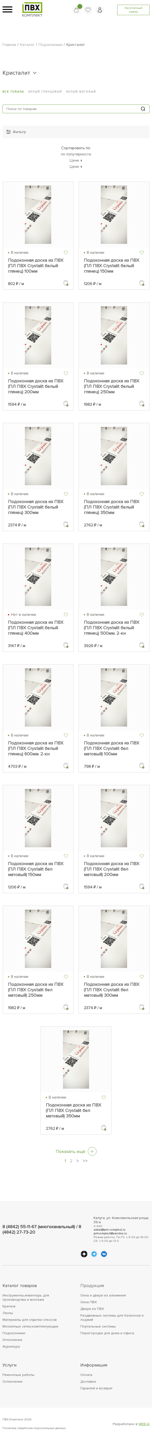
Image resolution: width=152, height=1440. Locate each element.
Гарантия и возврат (96, 1388)
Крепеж (8, 1306)
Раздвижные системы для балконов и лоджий (112, 1317)
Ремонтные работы (18, 1375)
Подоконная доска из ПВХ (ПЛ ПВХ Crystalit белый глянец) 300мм (35, 507)
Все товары (13, 91)
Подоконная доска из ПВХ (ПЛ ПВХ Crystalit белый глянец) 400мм (35, 628)
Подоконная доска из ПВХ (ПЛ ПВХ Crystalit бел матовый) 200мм (111, 869)
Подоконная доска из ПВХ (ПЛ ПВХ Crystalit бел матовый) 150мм (35, 869)
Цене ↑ (76, 160)
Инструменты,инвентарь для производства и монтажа (25, 1297)
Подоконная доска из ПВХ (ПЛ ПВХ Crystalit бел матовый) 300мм (111, 990)
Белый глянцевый (45, 91)
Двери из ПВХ (92, 1309)
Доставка (88, 1381)
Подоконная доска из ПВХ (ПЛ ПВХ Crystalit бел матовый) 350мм (73, 1110)
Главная (9, 44)
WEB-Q (144, 1424)
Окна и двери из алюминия (103, 1295)
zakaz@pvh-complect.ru (109, 1230)
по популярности (76, 154)
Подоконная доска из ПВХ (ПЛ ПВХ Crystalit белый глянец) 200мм (35, 386)
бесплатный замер (133, 10)
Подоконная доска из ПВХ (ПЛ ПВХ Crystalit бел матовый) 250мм (35, 990)
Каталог (27, 44)
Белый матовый (81, 91)
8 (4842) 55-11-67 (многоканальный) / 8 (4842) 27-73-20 (41, 1229)
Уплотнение (12, 1340)
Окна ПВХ (88, 1302)
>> (85, 1161)
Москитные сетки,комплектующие (30, 1326)
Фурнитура (11, 1346)
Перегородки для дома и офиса (107, 1333)
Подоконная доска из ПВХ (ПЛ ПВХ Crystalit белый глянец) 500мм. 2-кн (111, 628)
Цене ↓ (76, 166)
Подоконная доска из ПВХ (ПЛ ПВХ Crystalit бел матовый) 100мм (111, 748)
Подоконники (50, 44)
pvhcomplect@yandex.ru (110, 1233)
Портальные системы (98, 1326)
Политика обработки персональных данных (34, 1428)
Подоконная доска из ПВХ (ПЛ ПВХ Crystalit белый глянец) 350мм (111, 507)
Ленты (7, 1313)
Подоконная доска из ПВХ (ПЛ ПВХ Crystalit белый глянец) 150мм (111, 266)
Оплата (86, 1375)
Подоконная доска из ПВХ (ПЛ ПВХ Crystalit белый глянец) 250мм (111, 386)
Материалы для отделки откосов (29, 1320)
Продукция (92, 1285)
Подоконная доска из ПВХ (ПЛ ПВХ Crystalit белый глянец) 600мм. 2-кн (35, 748)
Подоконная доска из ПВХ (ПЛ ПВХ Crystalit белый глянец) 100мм (35, 266)
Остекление (12, 1381)
